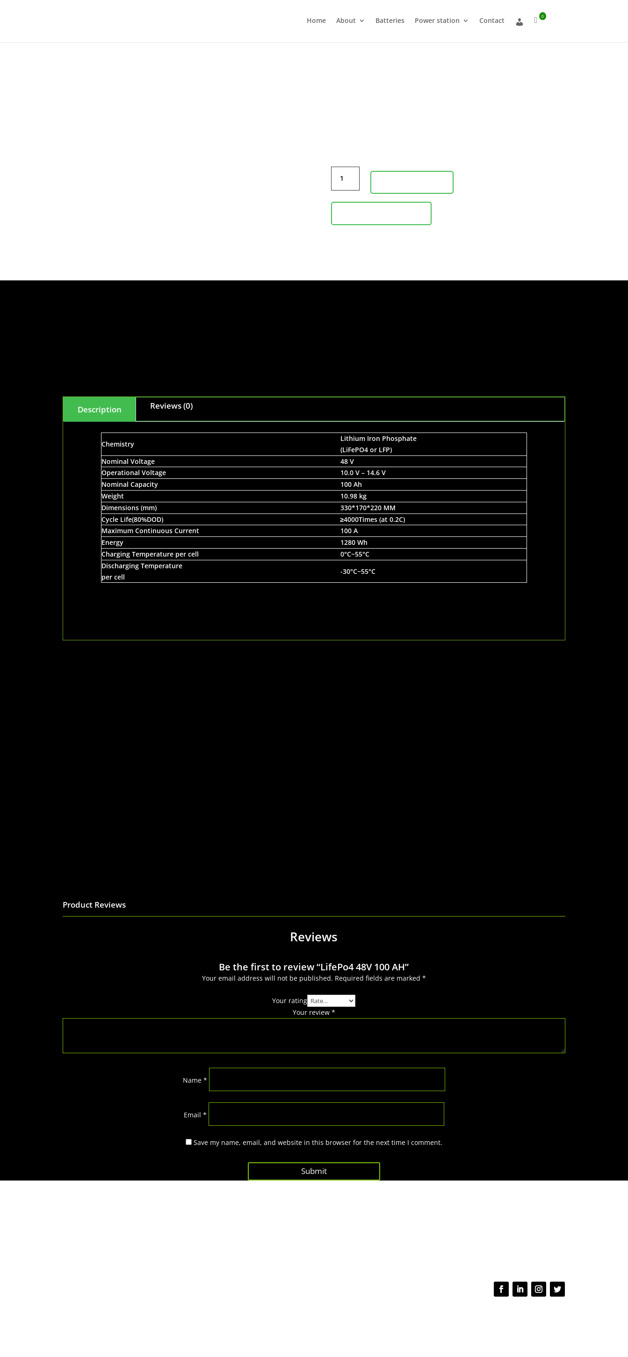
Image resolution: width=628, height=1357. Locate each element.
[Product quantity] (345, 179)
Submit (313, 1168)
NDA (407, 1313)
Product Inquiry (381, 213)
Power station (437, 21)
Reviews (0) (171, 405)
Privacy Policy (304, 1313)
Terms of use (342, 1313)
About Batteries (190, 1242)
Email (195, 1114)
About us (181, 1233)
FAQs (282, 1233)
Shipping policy (296, 1243)
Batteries (389, 21)
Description (100, 409)
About (346, 21)
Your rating (289, 1000)
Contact (492, 21)
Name (195, 1080)
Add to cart (412, 182)
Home (316, 21)
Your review (314, 1012)
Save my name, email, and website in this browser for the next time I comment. (318, 1142)
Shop (176, 1251)
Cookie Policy (380, 1313)
